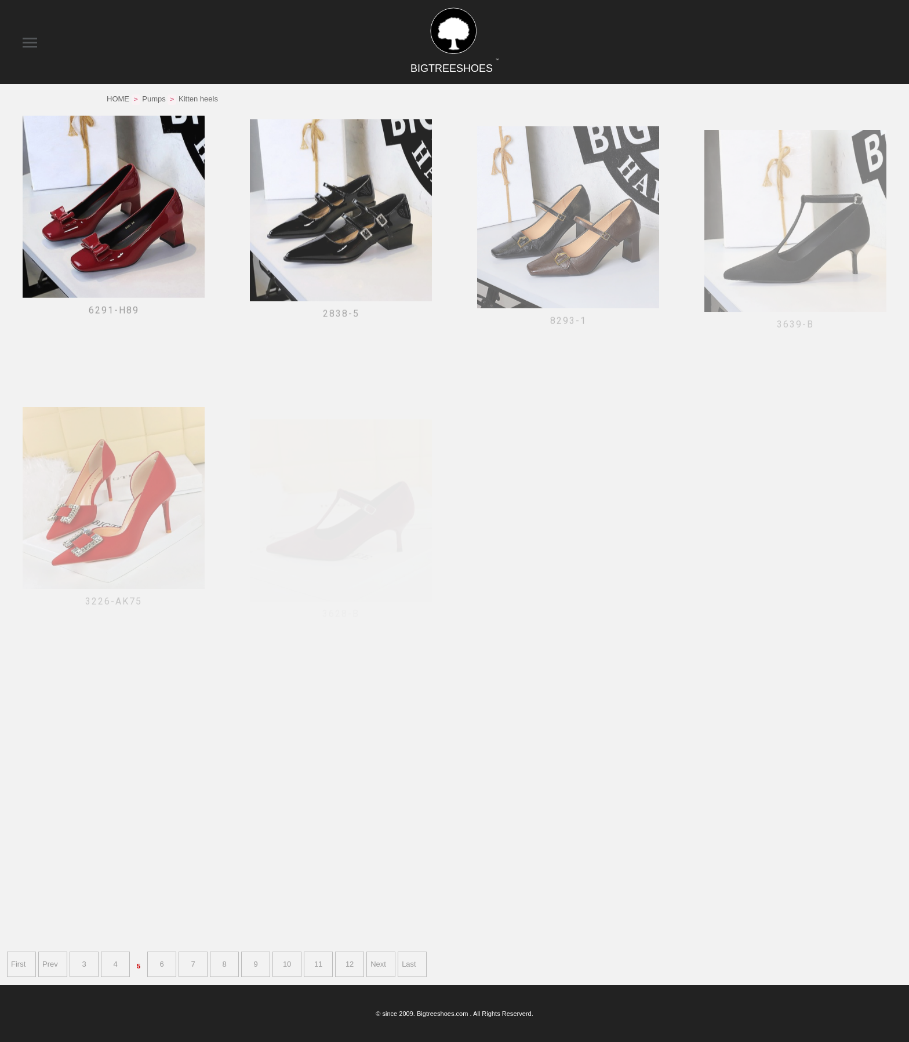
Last (409, 964)
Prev (50, 964)
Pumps (153, 98)
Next (378, 964)
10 (287, 964)
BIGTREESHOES (454, 68)
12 (350, 964)
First (18, 964)
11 (318, 964)
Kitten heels (198, 98)
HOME (118, 98)
